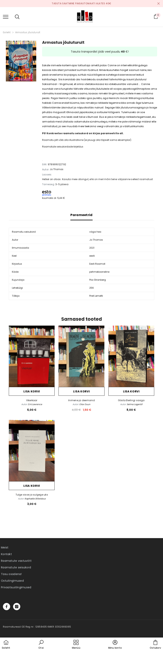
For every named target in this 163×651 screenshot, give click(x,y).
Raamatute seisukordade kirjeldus (62, 146)
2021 (91, 247)
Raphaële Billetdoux (35, 498)
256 (91, 287)
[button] (41, 644)
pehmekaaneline (99, 271)
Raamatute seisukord (16, 567)
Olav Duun (84, 404)
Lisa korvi (31, 391)
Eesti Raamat (97, 263)
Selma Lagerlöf (135, 404)
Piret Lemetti (96, 295)
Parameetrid (81, 215)
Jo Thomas (56, 169)
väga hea (95, 231)
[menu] (5, 16)
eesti (92, 255)
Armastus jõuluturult (27, 32)
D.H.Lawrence (35, 404)
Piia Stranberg (97, 279)
